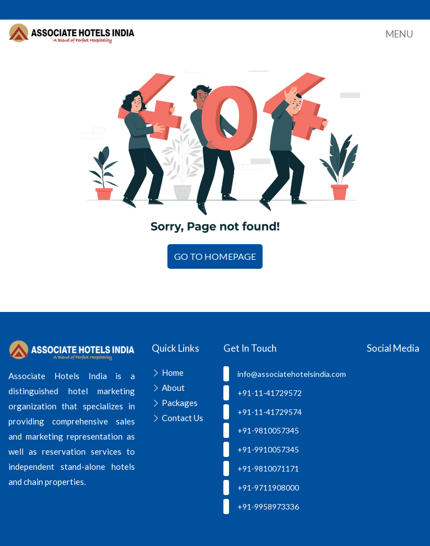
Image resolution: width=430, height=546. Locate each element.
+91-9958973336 (261, 506)
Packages (180, 403)
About (173, 387)
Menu (399, 34)
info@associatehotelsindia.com (284, 374)
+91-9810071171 (261, 468)
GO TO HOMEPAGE (215, 256)
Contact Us (182, 418)
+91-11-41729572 (262, 393)
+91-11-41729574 (262, 412)
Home (173, 372)
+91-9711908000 (261, 487)
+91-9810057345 (261, 430)
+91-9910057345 (261, 449)
